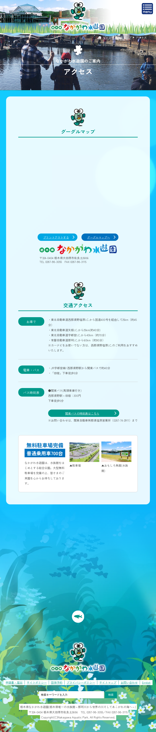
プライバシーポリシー (81, 682)
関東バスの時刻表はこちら (82, 413)
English (146, 682)
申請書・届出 (14, 682)
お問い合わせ (129, 682)
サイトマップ (107, 682)
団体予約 (56, 682)
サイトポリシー (37, 682)
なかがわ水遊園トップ (117, 38)
